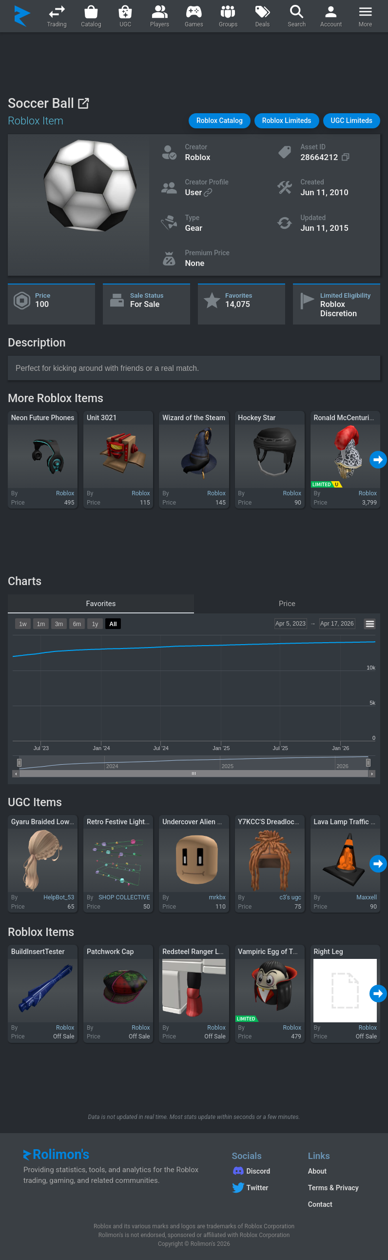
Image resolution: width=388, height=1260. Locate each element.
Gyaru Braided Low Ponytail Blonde (65, 822)
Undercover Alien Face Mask (206, 822)
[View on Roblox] (83, 103)
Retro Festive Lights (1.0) (126, 822)
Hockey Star (256, 418)
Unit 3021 (102, 418)
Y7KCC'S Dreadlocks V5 (274, 822)
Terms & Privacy (333, 1188)
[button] (220, 120)
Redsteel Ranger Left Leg (201, 951)
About (317, 1171)
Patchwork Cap (110, 951)
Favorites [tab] (101, 603)
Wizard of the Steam (193, 418)
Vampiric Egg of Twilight (275, 951)
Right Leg (328, 951)
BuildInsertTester (38, 951)
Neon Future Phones (43, 418)
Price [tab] (287, 603)
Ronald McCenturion (345, 418)
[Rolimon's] (23, 16)
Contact (320, 1204)
